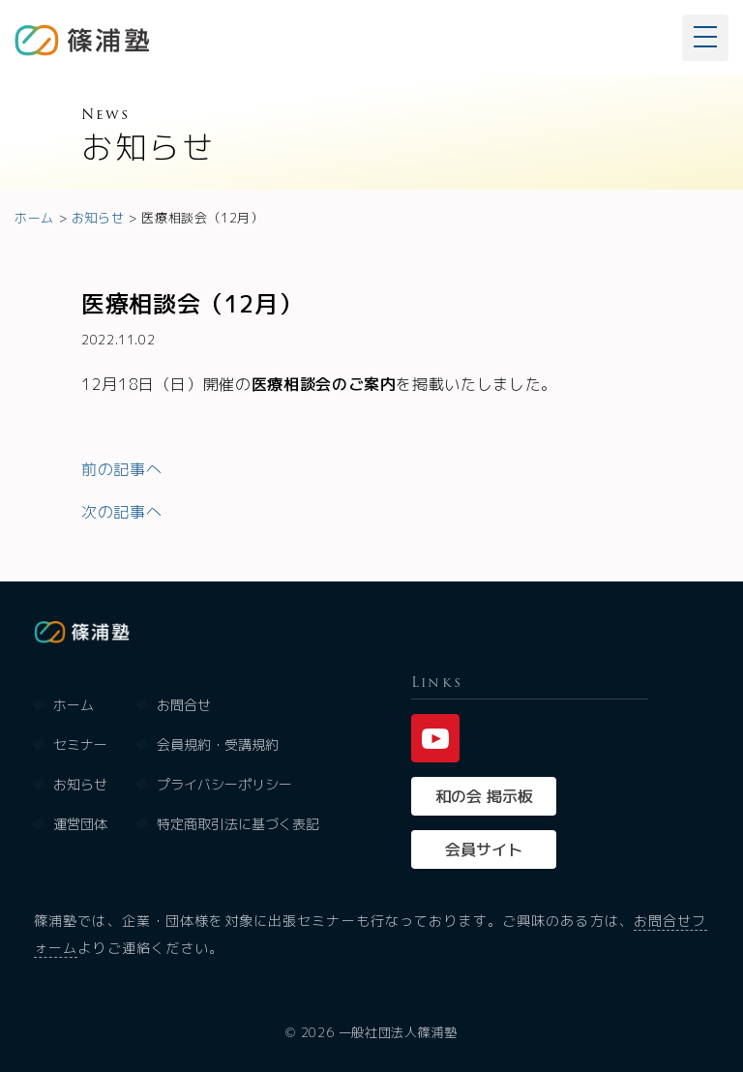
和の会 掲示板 (484, 796)
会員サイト (483, 849)
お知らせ (80, 784)
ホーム (73, 705)
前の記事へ (121, 469)
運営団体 (80, 824)
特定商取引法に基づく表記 (238, 824)
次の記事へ (121, 511)
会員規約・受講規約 (218, 744)
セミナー (80, 744)
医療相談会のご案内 (324, 384)
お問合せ (184, 705)
